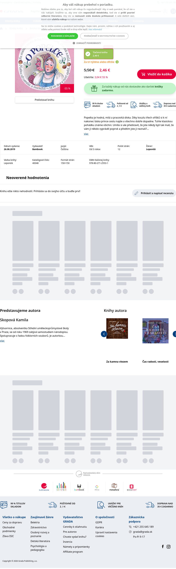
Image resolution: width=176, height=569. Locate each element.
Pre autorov (70, 531)
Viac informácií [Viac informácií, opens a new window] (95, 29)
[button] (88, 43)
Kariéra (99, 527)
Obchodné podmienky (9, 529)
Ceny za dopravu (12, 522)
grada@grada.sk (140, 531)
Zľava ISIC (8, 536)
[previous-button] (104, 334)
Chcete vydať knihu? (74, 536)
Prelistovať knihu (44, 100)
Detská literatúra (40, 541)
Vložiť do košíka (156, 74)
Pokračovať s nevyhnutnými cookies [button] (104, 36)
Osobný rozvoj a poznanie (39, 534)
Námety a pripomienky (76, 546)
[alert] (88, 24)
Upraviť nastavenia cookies (106, 534)
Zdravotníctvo (38, 527)
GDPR (98, 522)
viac (86, 134)
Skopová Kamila (14, 319)
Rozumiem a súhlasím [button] (63, 36)
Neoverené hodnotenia (27, 177)
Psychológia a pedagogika (38, 548)
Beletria (34, 522)
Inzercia (67, 541)
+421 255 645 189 (141, 526)
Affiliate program (73, 551)
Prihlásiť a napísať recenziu (154, 193)
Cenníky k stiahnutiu (75, 526)
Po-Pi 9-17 (139, 536)
